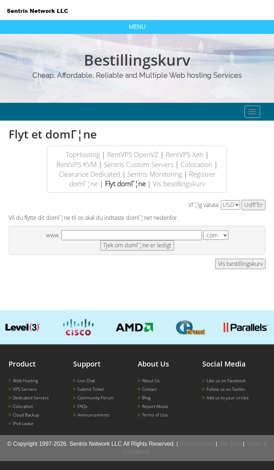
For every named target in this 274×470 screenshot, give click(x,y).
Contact (149, 389)
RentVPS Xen (184, 154)
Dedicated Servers (31, 398)
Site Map (230, 444)
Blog (146, 398)
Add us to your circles (228, 398)
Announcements (93, 415)
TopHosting (83, 154)
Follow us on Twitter (226, 389)
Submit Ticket (90, 389)
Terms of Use (155, 415)
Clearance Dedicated (89, 174)
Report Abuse (155, 406)
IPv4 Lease (23, 423)
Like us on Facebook (226, 381)
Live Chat (86, 381)
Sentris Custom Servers (138, 164)
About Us (151, 381)
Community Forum (95, 398)
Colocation (196, 164)
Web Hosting (25, 381)
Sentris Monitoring (154, 174)
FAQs (82, 406)
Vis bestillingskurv (179, 183)
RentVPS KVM (76, 164)
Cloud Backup (26, 415)
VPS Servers (25, 389)
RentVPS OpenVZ (132, 154)
